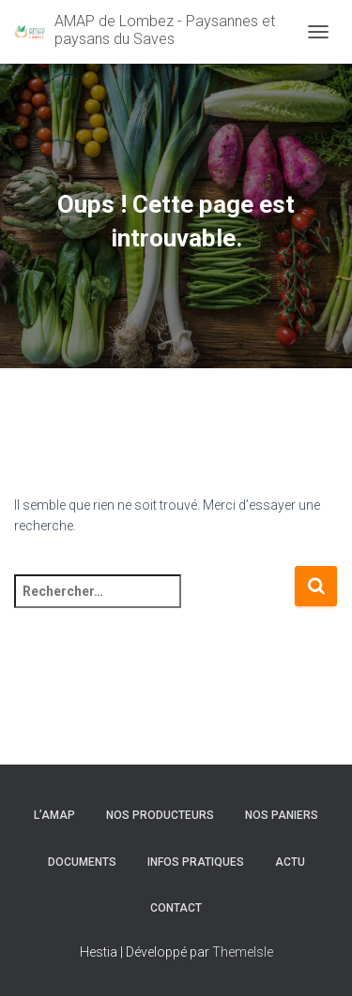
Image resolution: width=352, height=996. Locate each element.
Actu (290, 862)
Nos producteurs (160, 815)
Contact (176, 907)
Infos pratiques (195, 862)
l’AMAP (54, 815)
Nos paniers (281, 815)
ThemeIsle (242, 951)
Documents (82, 862)
